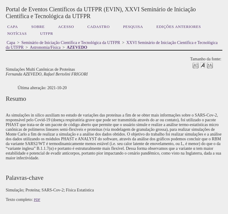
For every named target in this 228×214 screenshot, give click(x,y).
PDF (37, 200)
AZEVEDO (77, 47)
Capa (12, 26)
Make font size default (203, 65)
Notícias (17, 33)
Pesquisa (133, 26)
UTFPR (46, 33)
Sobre (38, 26)
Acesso (66, 26)
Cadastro (98, 26)
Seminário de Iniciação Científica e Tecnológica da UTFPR (70, 42)
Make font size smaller (196, 65)
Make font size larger (210, 65)
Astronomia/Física (45, 47)
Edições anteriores (178, 26)
